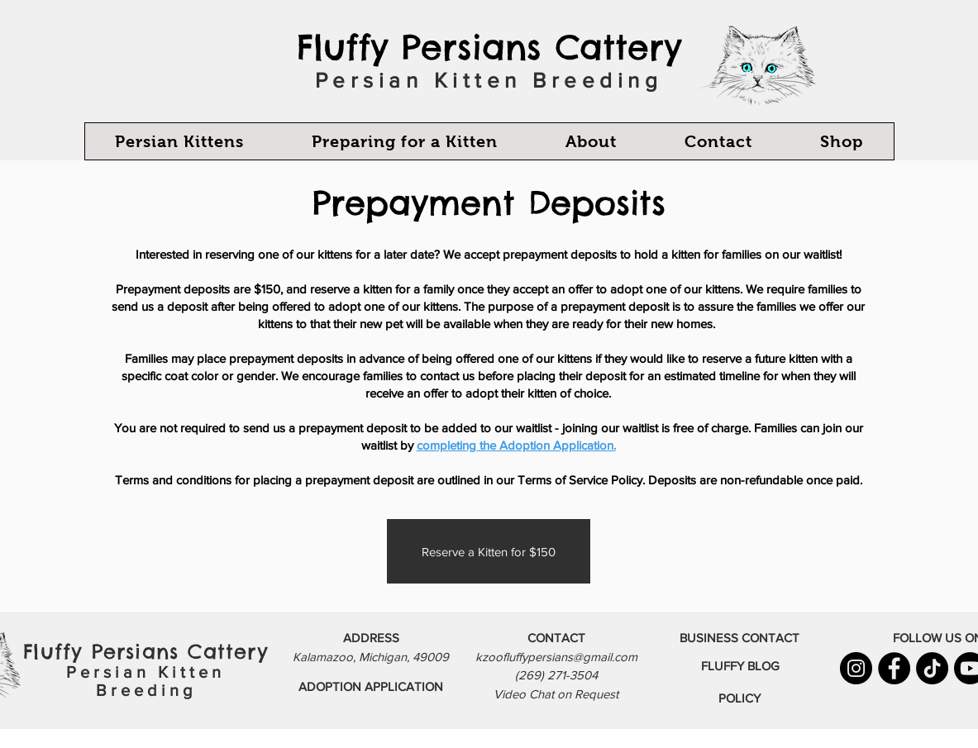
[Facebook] (894, 668)
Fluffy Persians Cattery (489, 47)
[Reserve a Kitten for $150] (488, 551)
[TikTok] (932, 668)
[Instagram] (856, 668)
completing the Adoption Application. (516, 445)
